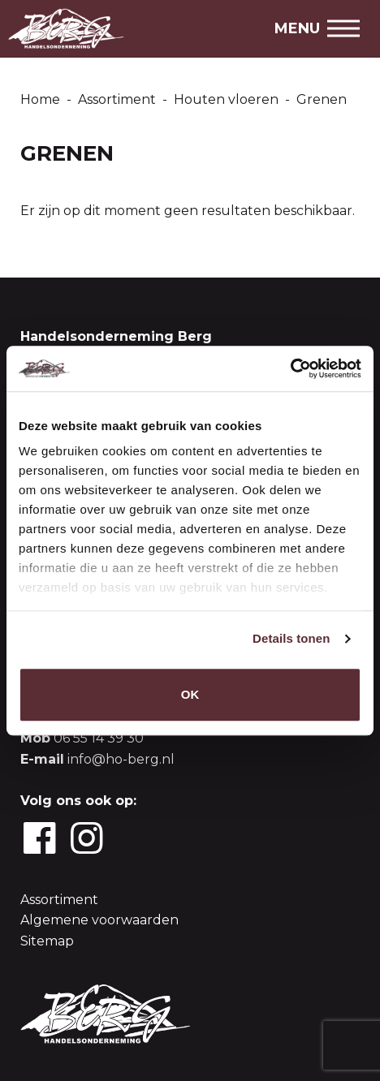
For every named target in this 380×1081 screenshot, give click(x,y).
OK (190, 694)
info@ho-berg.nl (121, 759)
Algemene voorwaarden (99, 920)
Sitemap (47, 941)
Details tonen (291, 638)
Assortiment (59, 899)
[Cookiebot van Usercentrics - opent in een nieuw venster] (290, 368)
